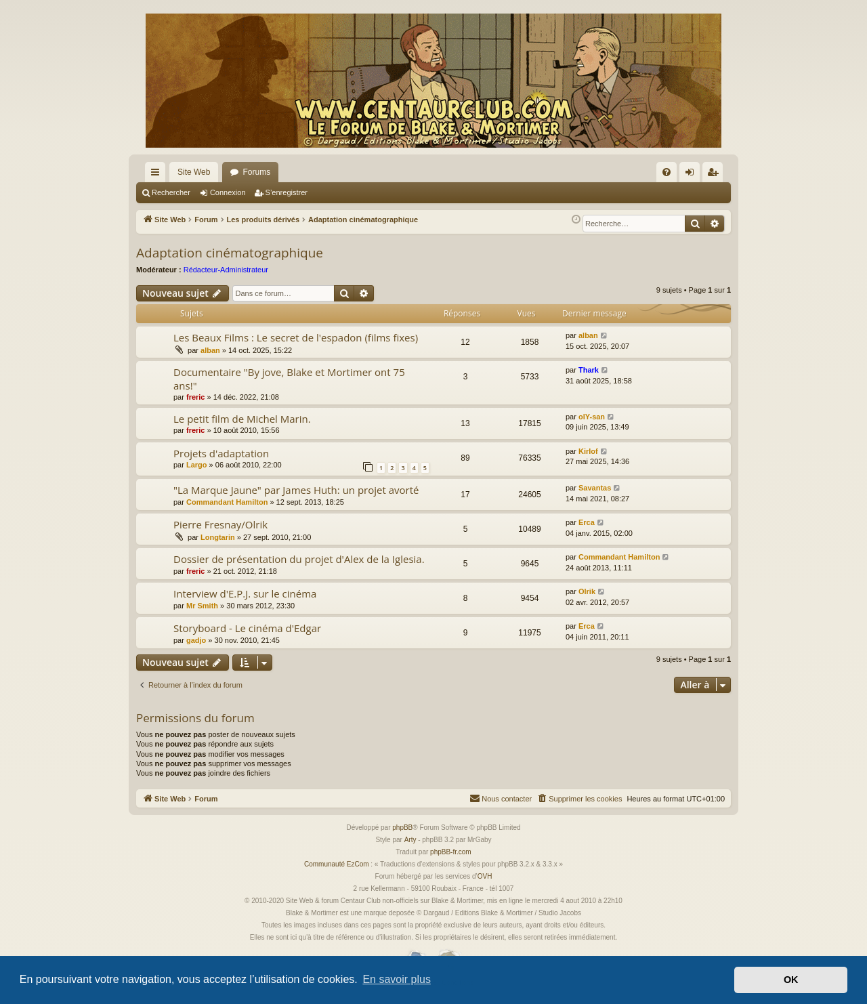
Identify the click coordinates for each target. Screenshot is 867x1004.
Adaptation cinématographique (229, 253)
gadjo (196, 640)
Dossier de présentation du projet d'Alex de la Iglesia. (299, 559)
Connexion (228, 192)
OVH (485, 876)
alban (210, 350)
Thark (588, 370)
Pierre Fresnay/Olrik (220, 524)
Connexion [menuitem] (692, 174)
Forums (256, 172)
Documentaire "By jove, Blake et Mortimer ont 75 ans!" (289, 378)
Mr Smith (202, 606)
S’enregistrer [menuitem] (716, 174)
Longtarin (217, 537)
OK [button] (791, 979)
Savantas (594, 488)
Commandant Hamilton (227, 502)
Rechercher (171, 192)
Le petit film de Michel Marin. (242, 418)
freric (195, 397)
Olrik (586, 591)
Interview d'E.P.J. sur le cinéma (244, 593)
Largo (196, 465)
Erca (586, 522)
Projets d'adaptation (221, 453)
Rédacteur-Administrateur (226, 270)
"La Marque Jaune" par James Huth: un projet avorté (296, 490)
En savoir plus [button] (396, 979)
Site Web (193, 172)
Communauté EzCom (336, 864)
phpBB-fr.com (450, 852)
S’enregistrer (287, 192)
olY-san (591, 417)
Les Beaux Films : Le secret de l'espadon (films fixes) (295, 337)
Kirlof (588, 451)
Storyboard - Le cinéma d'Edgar (247, 628)
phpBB (402, 827)
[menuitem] (666, 172)
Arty (410, 839)
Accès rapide (157, 174)
